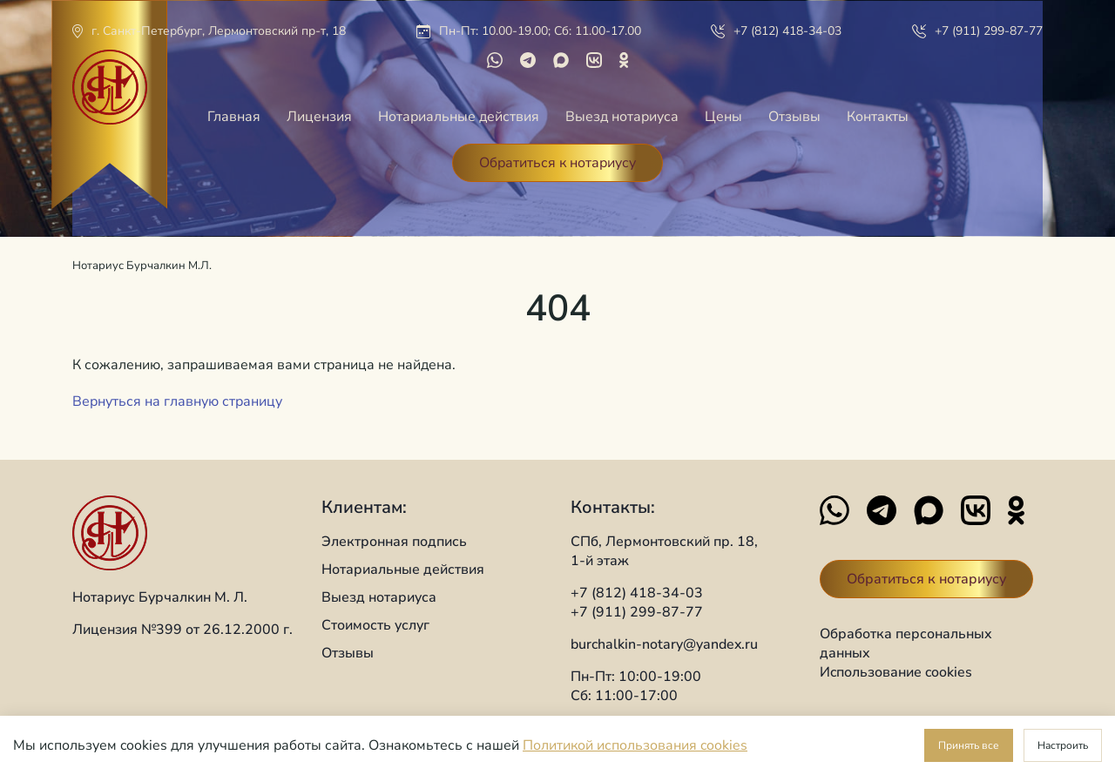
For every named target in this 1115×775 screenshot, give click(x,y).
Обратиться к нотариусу (557, 162)
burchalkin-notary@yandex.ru (664, 644)
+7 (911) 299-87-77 (989, 31)
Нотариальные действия (458, 116)
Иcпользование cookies (896, 672)
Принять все (968, 745)
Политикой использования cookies (635, 745)
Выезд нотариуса (622, 116)
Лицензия (319, 116)
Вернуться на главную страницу (177, 401)
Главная (233, 116)
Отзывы (794, 116)
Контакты (878, 116)
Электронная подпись (394, 541)
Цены (723, 116)
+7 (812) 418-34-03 (787, 31)
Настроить (1062, 745)
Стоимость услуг (375, 625)
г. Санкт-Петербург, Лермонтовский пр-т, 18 (218, 31)
